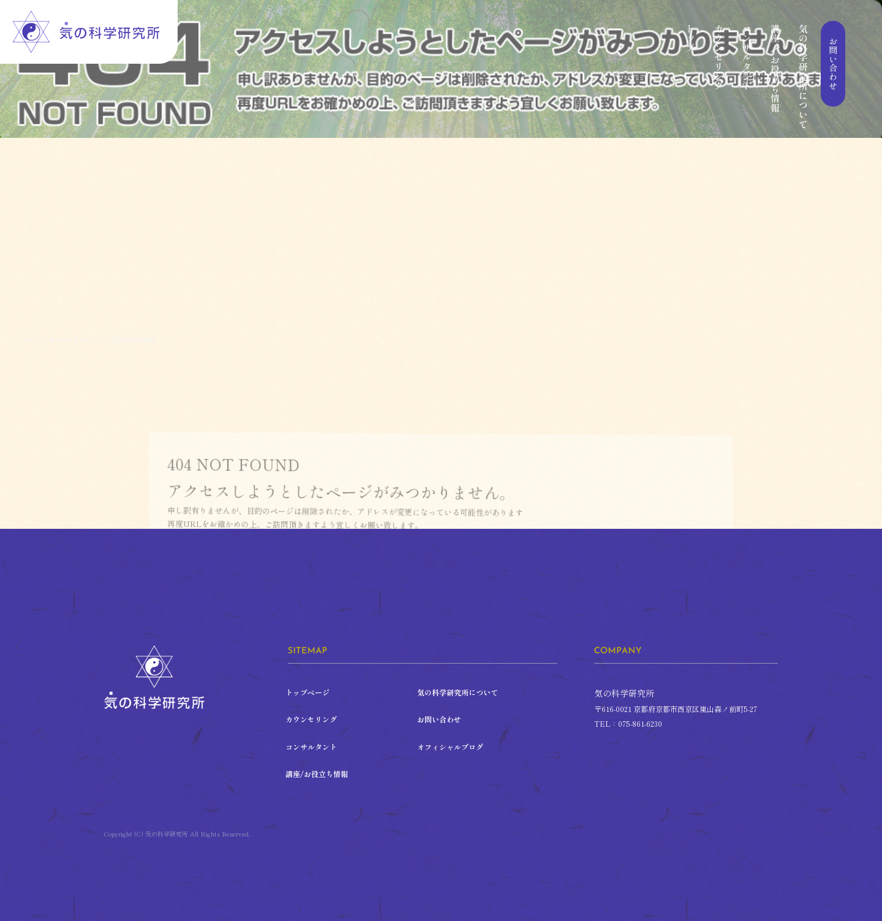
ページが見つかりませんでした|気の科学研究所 (89, 339)
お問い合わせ (831, 76)
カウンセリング (718, 76)
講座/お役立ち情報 (775, 76)
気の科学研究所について (803, 76)
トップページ (690, 76)
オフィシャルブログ (450, 746)
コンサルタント (747, 76)
